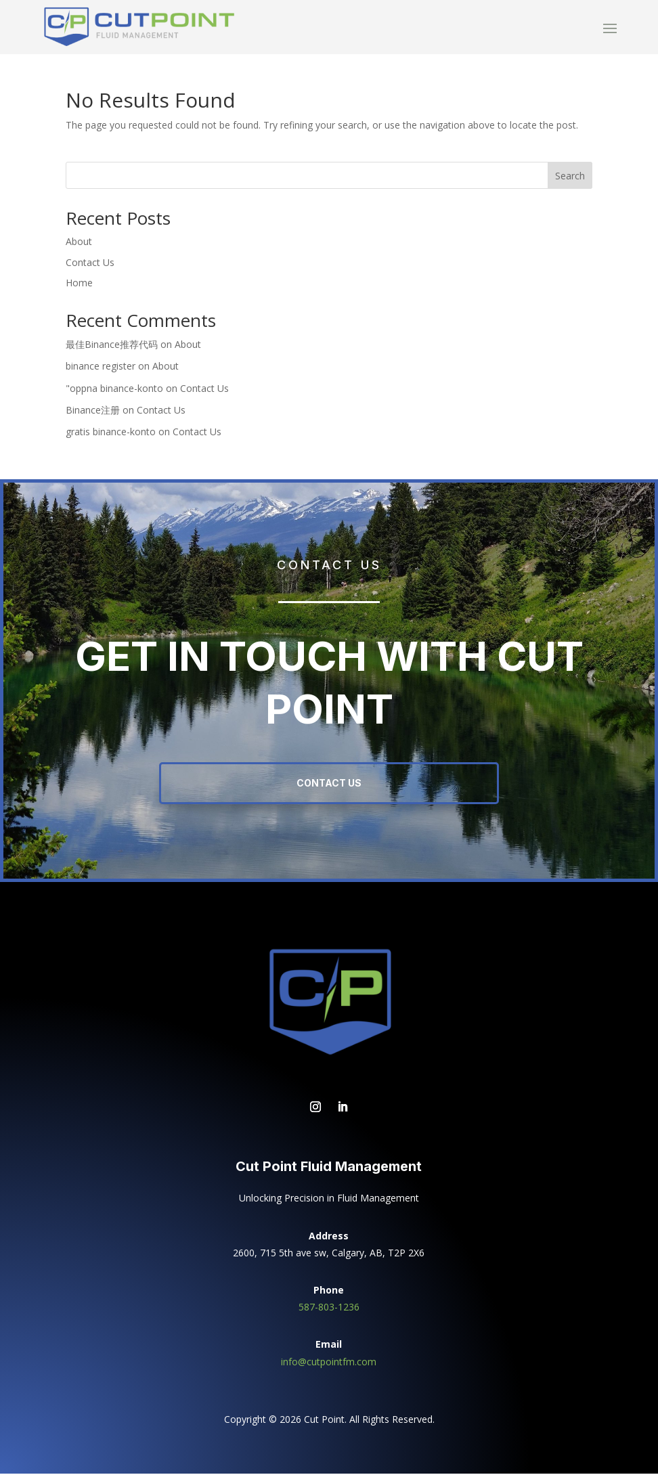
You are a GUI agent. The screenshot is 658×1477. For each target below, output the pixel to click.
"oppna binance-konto (114, 391)
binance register (100, 369)
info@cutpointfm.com (328, 1365)
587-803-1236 (329, 1310)
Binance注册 (93, 413)
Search (570, 179)
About (79, 244)
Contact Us (90, 265)
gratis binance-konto (111, 434)
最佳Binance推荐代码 (112, 347)
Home (79, 286)
